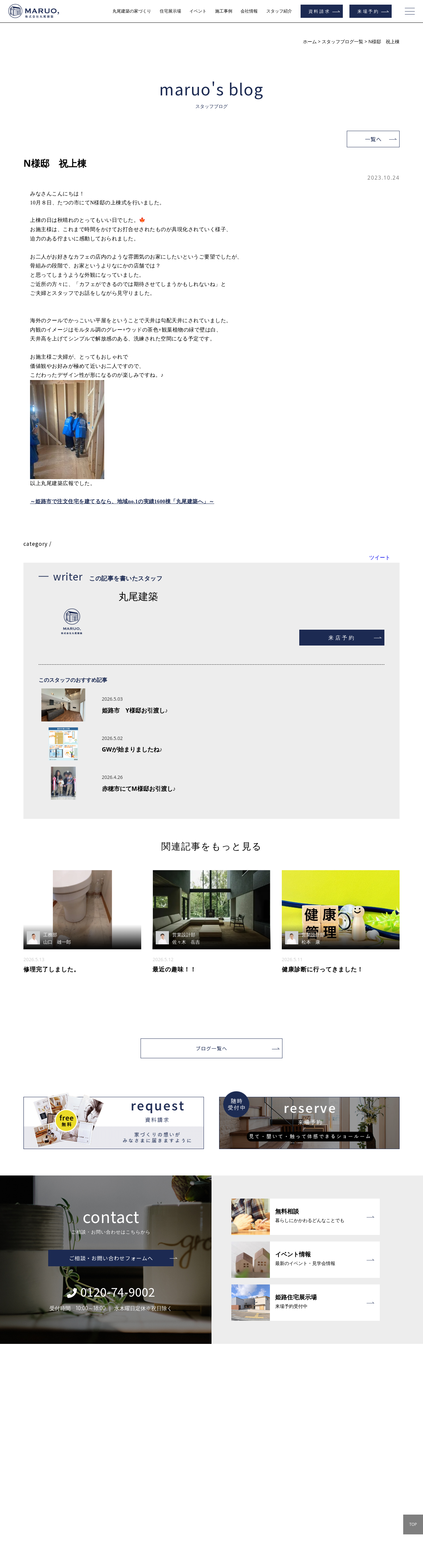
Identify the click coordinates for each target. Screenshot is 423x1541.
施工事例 (223, 11)
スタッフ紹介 (279, 11)
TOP (413, 1524)
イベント (198, 11)
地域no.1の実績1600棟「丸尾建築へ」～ (166, 487)
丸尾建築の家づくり (132, 11)
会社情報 (249, 11)
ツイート (379, 542)
